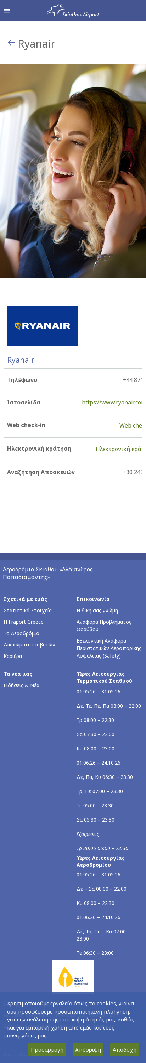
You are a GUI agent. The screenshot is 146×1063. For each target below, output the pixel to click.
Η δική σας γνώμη (97, 610)
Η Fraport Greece (24, 621)
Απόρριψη (88, 1049)
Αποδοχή (124, 1049)
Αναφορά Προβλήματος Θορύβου (104, 625)
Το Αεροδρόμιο (21, 633)
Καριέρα (13, 656)
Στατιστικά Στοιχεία (28, 610)
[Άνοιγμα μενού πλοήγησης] (7, 10)
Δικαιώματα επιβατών (29, 644)
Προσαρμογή (47, 1049)
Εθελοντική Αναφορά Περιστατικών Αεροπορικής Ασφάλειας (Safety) (109, 648)
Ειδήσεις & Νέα (21, 685)
